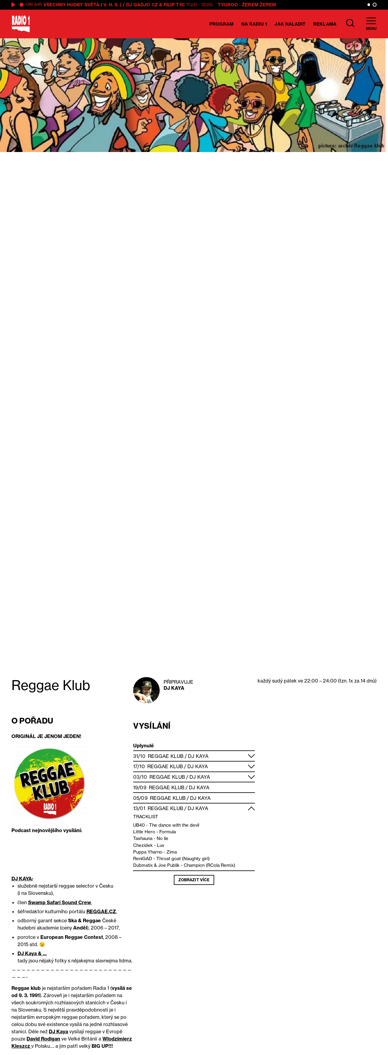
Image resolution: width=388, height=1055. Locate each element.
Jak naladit (289, 24)
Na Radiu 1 (254, 24)
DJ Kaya (174, 688)
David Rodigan (43, 1039)
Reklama (324, 24)
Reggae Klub (165, 756)
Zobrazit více (194, 879)
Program (221, 24)
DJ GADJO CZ (142, 5)
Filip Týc (174, 5)
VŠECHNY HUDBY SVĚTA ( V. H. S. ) (82, 5)
